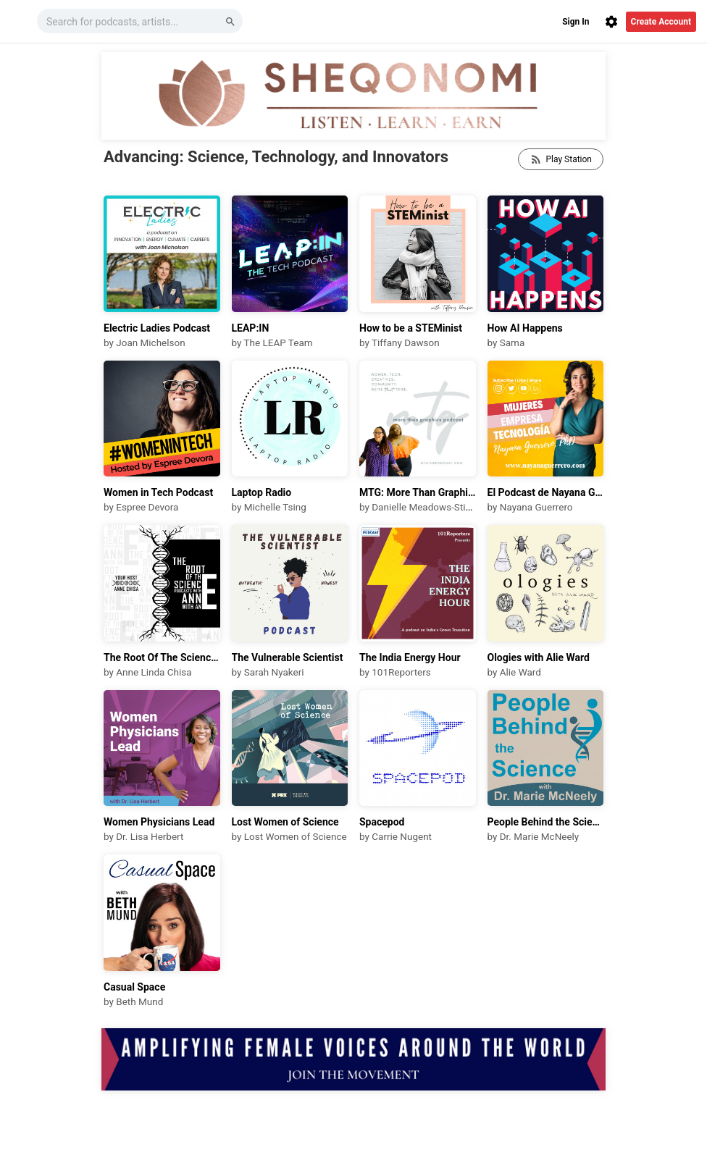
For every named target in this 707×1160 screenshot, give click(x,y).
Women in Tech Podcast (158, 492)
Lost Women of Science (285, 822)
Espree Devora (147, 507)
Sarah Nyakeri (274, 672)
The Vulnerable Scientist (287, 657)
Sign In (575, 22)
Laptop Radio (262, 492)
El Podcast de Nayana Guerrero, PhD (546, 492)
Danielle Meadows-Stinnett (430, 507)
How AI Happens (525, 328)
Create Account (661, 22)
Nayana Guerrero (536, 507)
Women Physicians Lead (159, 822)
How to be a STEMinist (410, 328)
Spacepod (382, 822)
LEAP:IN (250, 328)
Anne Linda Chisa (153, 672)
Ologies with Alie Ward (539, 657)
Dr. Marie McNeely (540, 836)
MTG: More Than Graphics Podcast (417, 492)
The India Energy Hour (410, 657)
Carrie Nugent (402, 836)
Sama (512, 342)
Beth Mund (139, 1001)
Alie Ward (520, 672)
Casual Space (134, 987)
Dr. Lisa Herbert (149, 836)
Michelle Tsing (275, 507)
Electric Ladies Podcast (157, 328)
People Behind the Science (546, 822)
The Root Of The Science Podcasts (162, 657)
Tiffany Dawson (406, 342)
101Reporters (401, 672)
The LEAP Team (277, 342)
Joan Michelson (150, 342)
